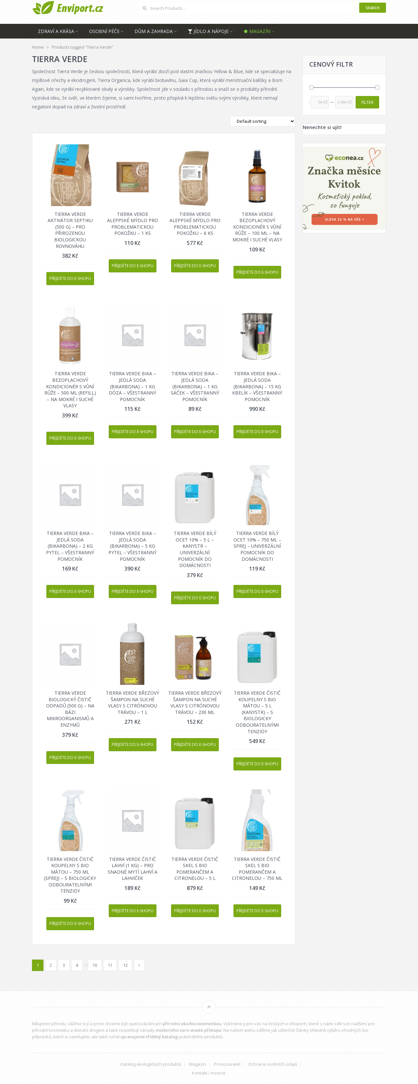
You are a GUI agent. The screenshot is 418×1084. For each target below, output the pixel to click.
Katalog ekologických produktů (151, 1064)
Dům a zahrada (154, 31)
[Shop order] (262, 121)
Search (372, 7)
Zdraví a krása (56, 31)
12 (125, 965)
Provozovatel (227, 1064)
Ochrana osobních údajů (272, 1064)
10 (94, 965)
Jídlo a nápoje (208, 31)
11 (110, 965)
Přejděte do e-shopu (70, 278)
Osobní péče (104, 31)
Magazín (257, 31)
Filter (368, 102)
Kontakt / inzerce (209, 1073)
